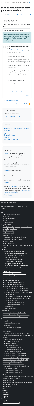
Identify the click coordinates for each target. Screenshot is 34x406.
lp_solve (7, 133)
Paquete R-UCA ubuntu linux (12, 239)
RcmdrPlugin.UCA (8, 243)
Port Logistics (7, 386)
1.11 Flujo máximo (8, 294)
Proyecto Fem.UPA (8, 380)
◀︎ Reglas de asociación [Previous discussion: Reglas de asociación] (11, 100)
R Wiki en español (8, 233)
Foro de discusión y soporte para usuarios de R (11, 15)
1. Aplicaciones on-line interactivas (13, 251)
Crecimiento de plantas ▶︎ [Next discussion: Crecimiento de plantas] (22, 104)
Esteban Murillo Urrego (16, 50)
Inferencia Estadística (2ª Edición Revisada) (16, 315)
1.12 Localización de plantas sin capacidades (17, 296)
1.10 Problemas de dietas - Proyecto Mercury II (17, 292)
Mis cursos (6, 395)
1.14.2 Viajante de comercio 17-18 (13, 304)
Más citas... (8, 195)
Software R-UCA (8, 241)
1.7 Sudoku (6, 278)
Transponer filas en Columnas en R (23, 15)
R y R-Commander (8, 223)
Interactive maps (10, 135)
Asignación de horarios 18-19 (13, 350)
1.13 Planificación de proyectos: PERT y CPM (16, 298)
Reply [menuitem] (27, 95)
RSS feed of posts (13, 116)
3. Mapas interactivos (9, 309)
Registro (5, 397)
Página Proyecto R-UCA (10, 229)
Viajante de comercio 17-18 (12, 372)
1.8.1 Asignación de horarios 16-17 (13, 282)
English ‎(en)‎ (5, 399)
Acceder (5, 392)
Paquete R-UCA (7, 235)
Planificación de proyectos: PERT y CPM (15, 360)
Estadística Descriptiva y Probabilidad (14, 313)
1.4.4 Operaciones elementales (12, 268)
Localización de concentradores (13, 364)
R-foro (3, 208)
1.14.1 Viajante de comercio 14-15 (13, 302)
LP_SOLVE (6, 216)
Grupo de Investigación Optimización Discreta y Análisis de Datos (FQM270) (18, 377)
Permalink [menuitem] (15, 92)
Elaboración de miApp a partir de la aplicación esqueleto (18, 336)
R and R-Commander (11, 139)
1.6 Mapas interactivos (10, 276)
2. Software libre (8, 306)
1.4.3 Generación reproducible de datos (15, 266)
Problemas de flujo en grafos (12, 362)
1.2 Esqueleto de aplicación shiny (13, 255)
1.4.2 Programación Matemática (13, 264)
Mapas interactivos (9, 219)
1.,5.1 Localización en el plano (12, 272)
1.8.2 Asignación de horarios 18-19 (13, 284)
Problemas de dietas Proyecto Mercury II (16, 358)
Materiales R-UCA (8, 231)
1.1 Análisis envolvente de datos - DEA (15, 253)
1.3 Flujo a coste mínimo (10, 257)
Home (1, 15)
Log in (30, 2)
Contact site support (8, 202)
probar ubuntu (14, 186)
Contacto (4, 388)
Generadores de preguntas (11, 214)
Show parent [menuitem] (25, 92)
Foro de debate (18, 15)
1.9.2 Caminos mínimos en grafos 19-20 (15, 290)
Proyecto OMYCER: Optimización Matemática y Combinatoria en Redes (17, 383)
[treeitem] (17, 115)
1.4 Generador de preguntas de (12, 259)
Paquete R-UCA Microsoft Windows (14, 237)
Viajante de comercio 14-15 (12, 370)
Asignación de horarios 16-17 (13, 347)
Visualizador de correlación (12, 327)
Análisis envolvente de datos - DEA (14, 339)
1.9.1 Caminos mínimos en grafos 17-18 (15, 288)
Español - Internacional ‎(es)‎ (11, 403)
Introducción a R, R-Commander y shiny (16, 333)
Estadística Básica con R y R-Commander (15, 317)
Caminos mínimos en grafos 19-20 (14, 356)
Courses (4, 15)
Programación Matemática (11, 323)
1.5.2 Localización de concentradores (14, 274)
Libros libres (5, 311)
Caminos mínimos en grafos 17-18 (14, 354)
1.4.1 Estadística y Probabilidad (12, 261)
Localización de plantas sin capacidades (16, 366)
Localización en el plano (11, 341)
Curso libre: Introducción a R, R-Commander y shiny (17, 246)
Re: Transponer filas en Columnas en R (30, 15)
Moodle (6, 137)
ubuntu (6, 154)
